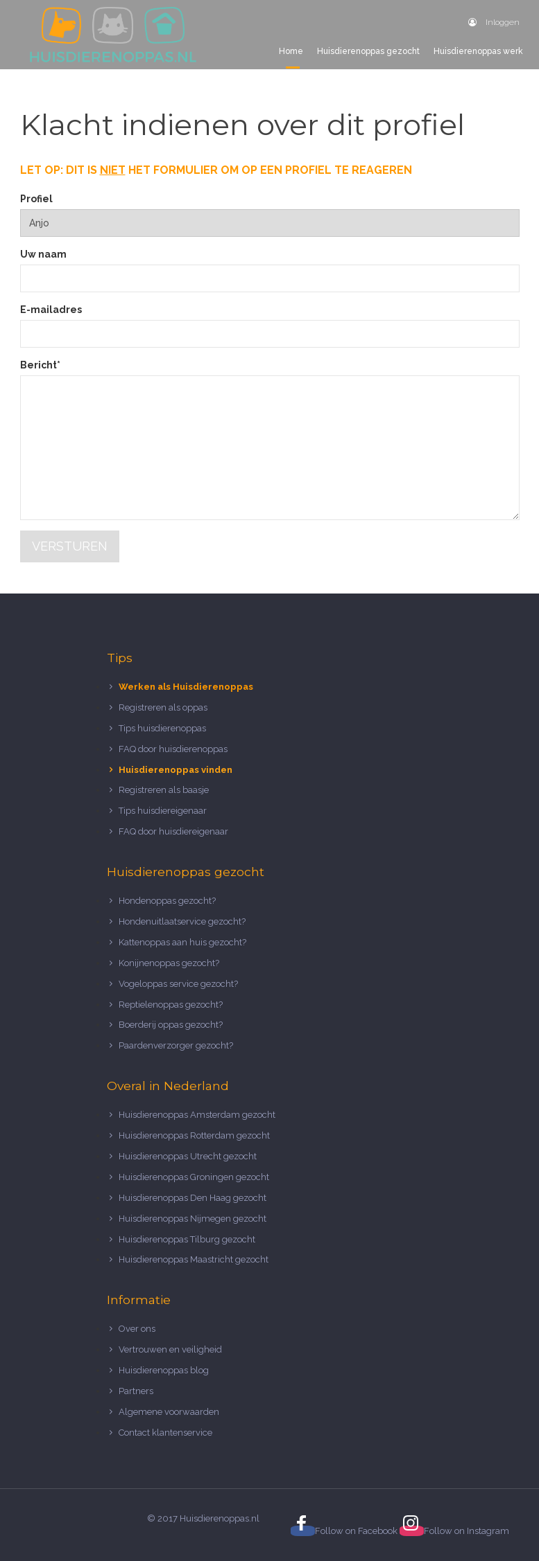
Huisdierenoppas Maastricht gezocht (193, 1259)
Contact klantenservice (165, 1432)
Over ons (137, 1328)
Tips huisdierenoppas (162, 728)
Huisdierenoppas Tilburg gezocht (187, 1239)
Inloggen (494, 22)
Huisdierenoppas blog (164, 1370)
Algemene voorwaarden (169, 1412)
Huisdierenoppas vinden (175, 770)
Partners (136, 1391)
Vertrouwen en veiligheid (170, 1349)
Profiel (36, 198)
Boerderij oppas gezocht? (171, 1024)
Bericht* (40, 365)
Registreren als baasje (164, 790)
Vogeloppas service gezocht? (178, 984)
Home (291, 51)
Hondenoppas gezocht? (167, 900)
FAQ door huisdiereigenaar (173, 831)
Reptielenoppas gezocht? (171, 1004)
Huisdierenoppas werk (478, 51)
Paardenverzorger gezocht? (176, 1045)
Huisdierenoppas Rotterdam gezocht (194, 1135)
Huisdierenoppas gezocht (368, 51)
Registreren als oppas (163, 707)
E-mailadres (51, 309)
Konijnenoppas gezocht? (169, 963)
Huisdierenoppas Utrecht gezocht (188, 1156)
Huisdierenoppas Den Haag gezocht (192, 1198)
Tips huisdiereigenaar (163, 810)
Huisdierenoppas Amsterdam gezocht (197, 1114)
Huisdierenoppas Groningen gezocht (194, 1177)
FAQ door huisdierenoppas (174, 749)
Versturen (70, 546)
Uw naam (43, 254)
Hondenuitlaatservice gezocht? (182, 921)
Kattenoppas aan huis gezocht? (182, 942)
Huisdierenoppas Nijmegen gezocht (192, 1218)
